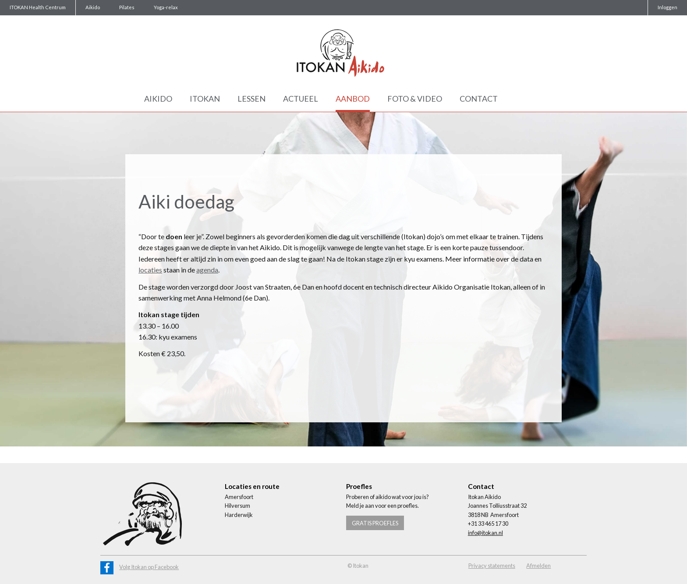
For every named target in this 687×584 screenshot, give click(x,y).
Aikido (92, 7)
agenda (207, 269)
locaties (150, 269)
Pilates (127, 7)
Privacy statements (491, 565)
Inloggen (667, 7)
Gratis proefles (375, 523)
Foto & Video (414, 98)
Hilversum (237, 505)
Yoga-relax (166, 7)
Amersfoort (239, 496)
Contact (479, 98)
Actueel (300, 98)
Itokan (205, 98)
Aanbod (353, 98)
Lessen (251, 98)
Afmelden (538, 565)
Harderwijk (239, 514)
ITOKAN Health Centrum (38, 7)
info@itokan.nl (485, 532)
